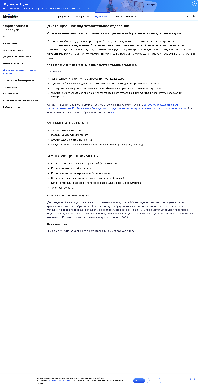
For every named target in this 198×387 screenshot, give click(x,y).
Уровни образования (12, 37)
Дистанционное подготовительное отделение (19, 71)
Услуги (118, 16)
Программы (63, 16)
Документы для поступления (17, 57)
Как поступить (10, 43)
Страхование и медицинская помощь (20, 100)
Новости (131, 16)
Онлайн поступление (13, 63)
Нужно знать (102, 16)
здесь (113, 112)
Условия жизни (10, 87)
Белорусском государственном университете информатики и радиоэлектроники (139, 108)
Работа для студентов (13, 107)
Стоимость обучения (13, 50)
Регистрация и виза (12, 94)
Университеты (82, 16)
